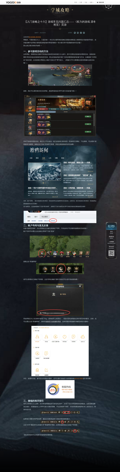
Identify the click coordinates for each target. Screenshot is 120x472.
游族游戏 (100, 2)
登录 (75, 2)
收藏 (91, 2)
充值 (86, 2)
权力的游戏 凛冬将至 (35, 37)
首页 (108, 6)
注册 (80, 2)
